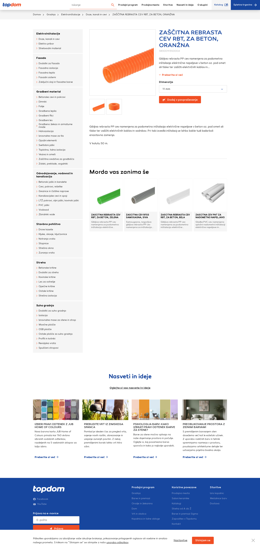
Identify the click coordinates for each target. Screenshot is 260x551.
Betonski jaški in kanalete (51, 182)
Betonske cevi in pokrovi (50, 97)
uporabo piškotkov (117, 542)
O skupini (202, 5)
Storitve (168, 5)
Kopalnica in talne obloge (146, 519)
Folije (40, 106)
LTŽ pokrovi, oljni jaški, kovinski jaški (57, 201)
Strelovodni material (48, 48)
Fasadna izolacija (47, 68)
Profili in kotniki (45, 339)
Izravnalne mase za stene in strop (56, 320)
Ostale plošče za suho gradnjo (54, 334)
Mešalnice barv (218, 498)
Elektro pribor (45, 44)
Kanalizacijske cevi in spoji (51, 196)
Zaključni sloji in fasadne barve (54, 82)
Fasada (41, 58)
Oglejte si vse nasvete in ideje (130, 387)
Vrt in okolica (139, 514)
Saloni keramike (180, 498)
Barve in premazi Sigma (185, 514)
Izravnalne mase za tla (50, 136)
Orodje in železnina (142, 503)
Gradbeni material (48, 91)
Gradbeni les (44, 120)
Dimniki (41, 102)
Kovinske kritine (46, 277)
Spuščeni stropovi (47, 348)
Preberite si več (171, 74)
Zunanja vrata (45, 253)
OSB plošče (44, 330)
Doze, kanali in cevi (96, 14)
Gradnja (51, 14)
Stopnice (42, 244)
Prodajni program (128, 5)
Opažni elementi (46, 141)
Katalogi (176, 503)
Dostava (214, 503)
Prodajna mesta (150, 5)
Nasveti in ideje (185, 5)
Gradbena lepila (46, 111)
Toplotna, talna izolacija (50, 150)
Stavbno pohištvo (48, 224)
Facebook (40, 499)
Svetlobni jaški (45, 145)
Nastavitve (180, 540)
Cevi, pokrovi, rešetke (49, 187)
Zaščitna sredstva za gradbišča (55, 159)
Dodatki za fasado (48, 63)
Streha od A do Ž (181, 508)
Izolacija (42, 316)
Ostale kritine (45, 291)
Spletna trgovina (245, 5)
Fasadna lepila (45, 73)
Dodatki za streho (47, 273)
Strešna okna (45, 248)
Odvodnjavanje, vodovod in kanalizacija (54, 175)
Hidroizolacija (45, 131)
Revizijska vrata (46, 343)
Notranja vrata (45, 239)
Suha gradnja (45, 305)
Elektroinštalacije (70, 14)
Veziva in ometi (46, 154)
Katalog (221, 5)
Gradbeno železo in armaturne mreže (54, 125)
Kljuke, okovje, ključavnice (51, 234)
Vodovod (42, 210)
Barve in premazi (141, 498)
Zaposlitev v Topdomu (184, 519)
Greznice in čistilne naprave (52, 191)
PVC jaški (42, 205)
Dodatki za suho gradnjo (51, 311)
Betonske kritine (46, 268)
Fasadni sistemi (46, 77)
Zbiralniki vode (45, 214)
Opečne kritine (45, 287)
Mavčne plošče (46, 325)
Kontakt (176, 524)
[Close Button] (253, 540)
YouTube (40, 504)
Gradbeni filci (44, 116)
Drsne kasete (44, 230)
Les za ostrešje (45, 282)
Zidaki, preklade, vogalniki (52, 164)
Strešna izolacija (46, 296)
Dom (134, 508)
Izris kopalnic (217, 493)
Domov (37, 14)
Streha (41, 262)
